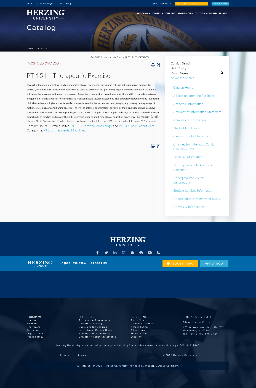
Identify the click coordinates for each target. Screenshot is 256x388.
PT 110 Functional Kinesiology (91, 126)
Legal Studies (35, 333)
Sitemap (83, 355)
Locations (137, 336)
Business (32, 323)
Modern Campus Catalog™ (161, 365)
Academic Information (188, 104)
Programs (143, 13)
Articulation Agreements (94, 320)
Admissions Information (189, 120)
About (30, 3)
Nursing (32, 320)
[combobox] (124, 57)
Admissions (185, 13)
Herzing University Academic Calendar (193, 167)
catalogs (86, 365)
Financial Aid (139, 333)
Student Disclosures (187, 128)
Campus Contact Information (193, 136)
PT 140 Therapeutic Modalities (64, 130)
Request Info (180, 263)
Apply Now (220, 3)
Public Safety (35, 336)
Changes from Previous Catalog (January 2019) (194, 146)
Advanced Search (182, 78)
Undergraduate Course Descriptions (189, 180)
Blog (68, 3)
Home (30, 48)
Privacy (65, 355)
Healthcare (34, 326)
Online (170, 13)
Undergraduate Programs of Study (196, 199)
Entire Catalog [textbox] (179, 68)
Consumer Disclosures (93, 326)
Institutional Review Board (96, 330)
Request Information (191, 3)
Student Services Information (193, 190)
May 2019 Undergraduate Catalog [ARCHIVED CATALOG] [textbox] (120, 57)
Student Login (45, 3)
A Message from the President (193, 96)
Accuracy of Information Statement (197, 112)
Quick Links (139, 317)
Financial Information (187, 157)
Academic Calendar (143, 323)
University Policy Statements (97, 336)
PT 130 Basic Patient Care (136, 126)
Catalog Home (183, 87)
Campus (158, 13)
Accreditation (139, 326)
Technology (34, 330)
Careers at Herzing (91, 323)
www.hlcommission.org (161, 345)
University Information (188, 207)
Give (59, 3)
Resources (87, 317)
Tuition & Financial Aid (211, 13)
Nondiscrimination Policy (94, 333)
